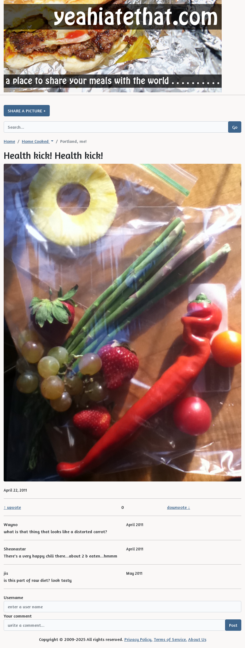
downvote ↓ (178, 507)
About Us (197, 639)
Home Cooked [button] (36, 141)
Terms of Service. (170, 639)
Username (13, 597)
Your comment (18, 615)
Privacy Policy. (138, 639)
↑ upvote (12, 507)
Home (9, 141)
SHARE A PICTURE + (27, 110)
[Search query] (116, 127)
